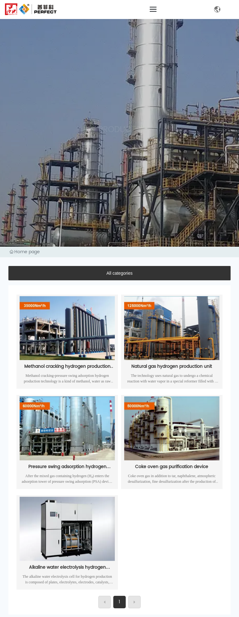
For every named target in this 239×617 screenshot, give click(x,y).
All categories (119, 273)
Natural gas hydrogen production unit (171, 366)
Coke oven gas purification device (171, 466)
